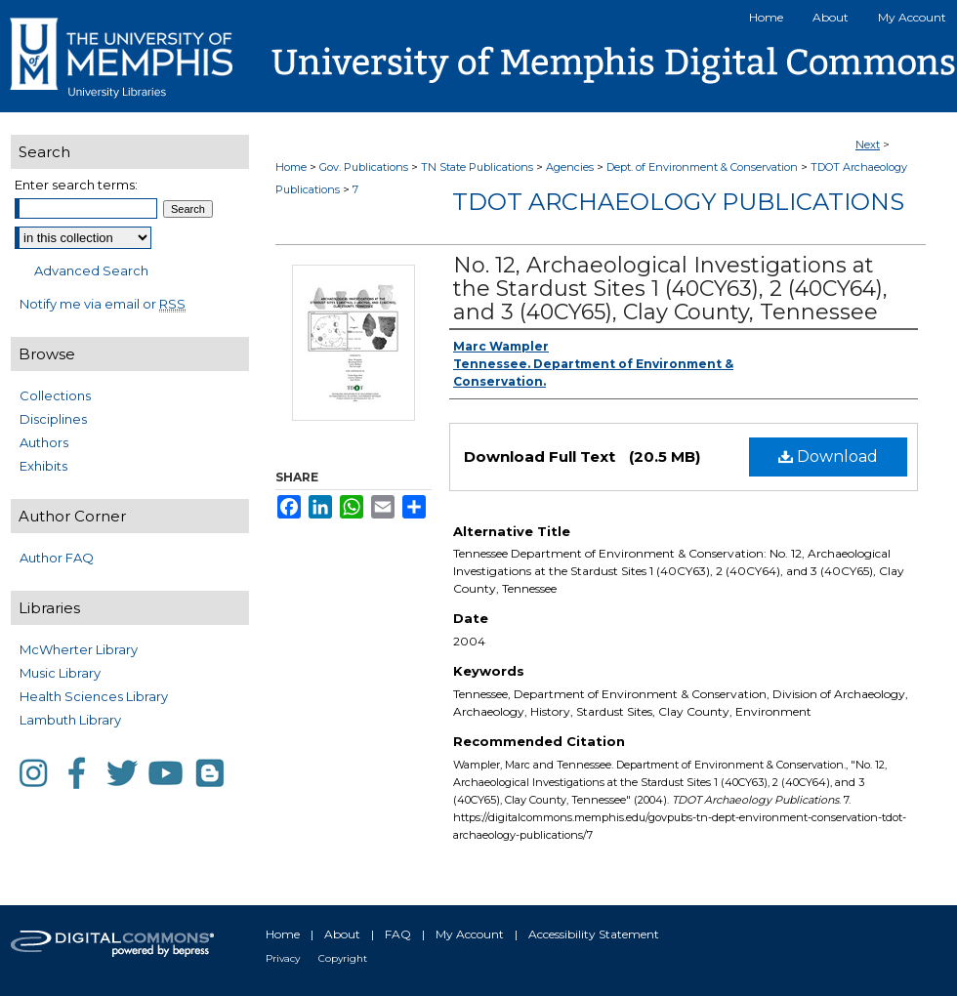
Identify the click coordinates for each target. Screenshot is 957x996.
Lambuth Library (70, 719)
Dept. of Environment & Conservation (702, 167)
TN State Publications (477, 167)
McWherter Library (79, 649)
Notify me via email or (103, 303)
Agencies (570, 167)
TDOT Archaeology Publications (678, 201)
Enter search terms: (76, 184)
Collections (55, 395)
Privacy (283, 958)
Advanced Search (91, 270)
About (342, 934)
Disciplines (53, 419)
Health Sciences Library (94, 696)
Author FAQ (57, 557)
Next (867, 144)
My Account (470, 934)
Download (828, 456)
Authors (44, 442)
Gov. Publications (363, 167)
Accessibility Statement (593, 934)
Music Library (60, 673)
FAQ (398, 934)
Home (291, 167)
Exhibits (43, 466)
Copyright (342, 958)
